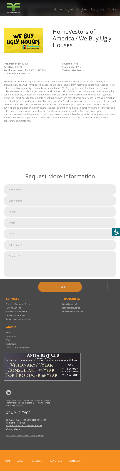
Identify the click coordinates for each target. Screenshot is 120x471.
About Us (10, 332)
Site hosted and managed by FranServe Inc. (25, 435)
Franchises (97, 9)
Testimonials (11, 344)
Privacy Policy (13, 429)
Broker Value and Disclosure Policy (24, 425)
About (69, 9)
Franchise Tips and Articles (18, 347)
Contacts (75, 460)
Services (81, 9)
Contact (113, 9)
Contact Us (11, 336)
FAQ (8, 340)
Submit (60, 319)
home (7, 460)
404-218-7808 (18, 413)
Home (58, 9)
